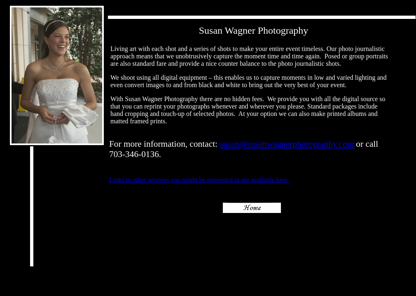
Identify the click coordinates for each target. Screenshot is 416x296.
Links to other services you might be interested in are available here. (199, 179)
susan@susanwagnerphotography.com (287, 144)
